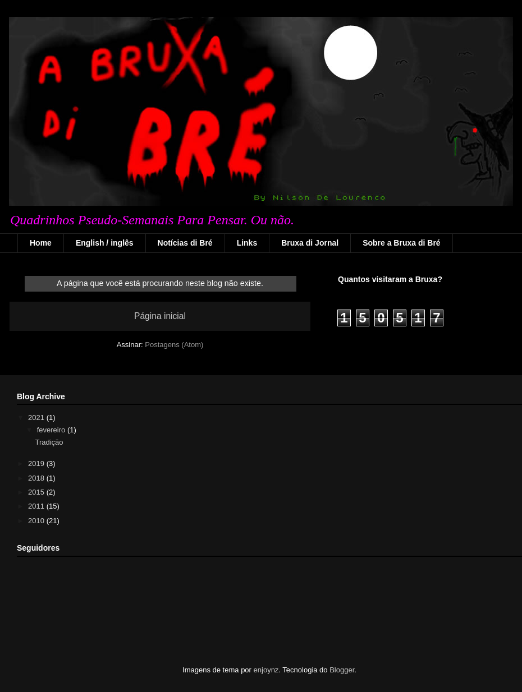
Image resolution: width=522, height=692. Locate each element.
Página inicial (160, 316)
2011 (37, 506)
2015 (37, 492)
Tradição (49, 442)
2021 (37, 417)
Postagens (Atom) (174, 344)
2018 (37, 478)
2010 (37, 520)
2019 (37, 463)
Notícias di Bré (185, 242)
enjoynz (266, 670)
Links (247, 242)
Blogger (341, 670)
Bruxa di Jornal (309, 242)
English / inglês (105, 242)
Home (41, 242)
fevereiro (52, 430)
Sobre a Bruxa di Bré (402, 242)
